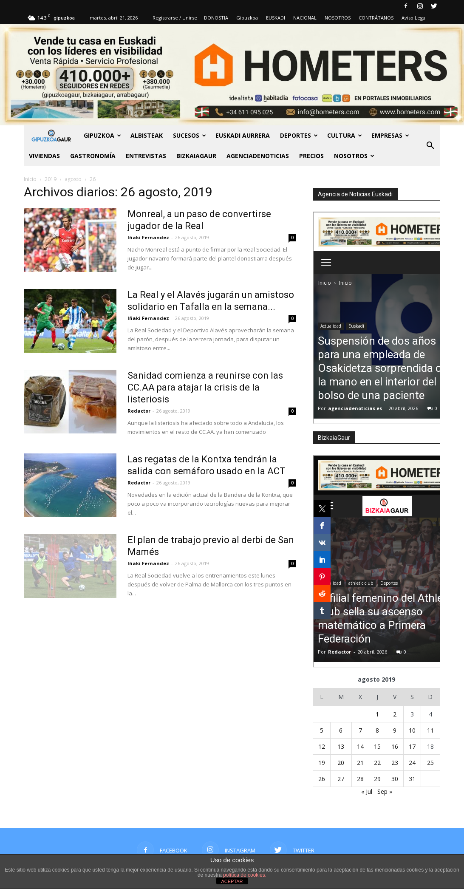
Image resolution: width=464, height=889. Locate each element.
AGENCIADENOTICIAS (257, 156)
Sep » (384, 791)
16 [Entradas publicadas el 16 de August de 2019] (394, 746)
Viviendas (44, 156)
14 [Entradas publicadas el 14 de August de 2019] (360, 746)
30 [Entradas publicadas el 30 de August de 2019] (394, 779)
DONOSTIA (216, 17)
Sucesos (189, 135)
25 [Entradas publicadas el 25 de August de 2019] (430, 763)
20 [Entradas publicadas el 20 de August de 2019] (340, 763)
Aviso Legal (414, 17)
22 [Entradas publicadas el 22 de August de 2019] (377, 763)
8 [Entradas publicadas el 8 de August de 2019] (377, 730)
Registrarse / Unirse (175, 17)
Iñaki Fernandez (148, 237)
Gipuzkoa (247, 17)
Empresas (390, 135)
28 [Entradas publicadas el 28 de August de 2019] (360, 779)
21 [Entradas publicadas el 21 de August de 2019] (360, 763)
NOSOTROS (338, 17)
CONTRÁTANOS (376, 17)
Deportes (299, 135)
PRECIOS (311, 156)
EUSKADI (275, 17)
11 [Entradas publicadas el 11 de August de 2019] (430, 730)
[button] (430, 146)
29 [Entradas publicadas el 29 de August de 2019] (377, 779)
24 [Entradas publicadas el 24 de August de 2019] (412, 763)
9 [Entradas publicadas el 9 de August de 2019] (394, 730)
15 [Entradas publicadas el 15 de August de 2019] (377, 746)
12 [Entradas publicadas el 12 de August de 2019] (321, 746)
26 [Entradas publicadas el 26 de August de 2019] (321, 779)
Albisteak (146, 135)
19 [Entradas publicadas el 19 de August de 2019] (321, 763)
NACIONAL (305, 17)
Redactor (138, 411)
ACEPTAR (232, 881)
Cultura (344, 135)
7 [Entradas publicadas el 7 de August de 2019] (360, 730)
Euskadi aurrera (242, 135)
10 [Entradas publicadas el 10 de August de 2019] (412, 730)
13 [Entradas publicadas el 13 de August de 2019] (340, 746)
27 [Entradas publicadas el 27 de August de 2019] (340, 779)
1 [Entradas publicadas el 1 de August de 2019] (377, 714)
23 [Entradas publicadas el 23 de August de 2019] (394, 763)
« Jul (366, 791)
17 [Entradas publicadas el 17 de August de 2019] (412, 746)
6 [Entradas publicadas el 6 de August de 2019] (340, 730)
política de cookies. (244, 875)
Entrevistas (146, 156)
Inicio (30, 179)
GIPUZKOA (102, 135)
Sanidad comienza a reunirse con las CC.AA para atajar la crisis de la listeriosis (205, 387)
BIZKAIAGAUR (196, 156)
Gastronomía (93, 156)
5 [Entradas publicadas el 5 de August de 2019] (321, 730)
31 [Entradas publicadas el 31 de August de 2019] (412, 779)
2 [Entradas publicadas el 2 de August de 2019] (394, 714)
